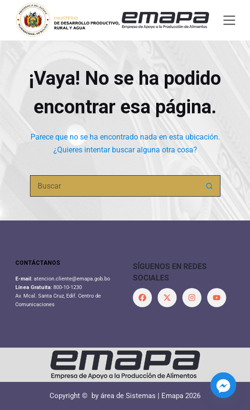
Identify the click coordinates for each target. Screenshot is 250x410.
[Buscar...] (114, 186)
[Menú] (229, 20)
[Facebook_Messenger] (223, 385)
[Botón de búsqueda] (209, 186)
